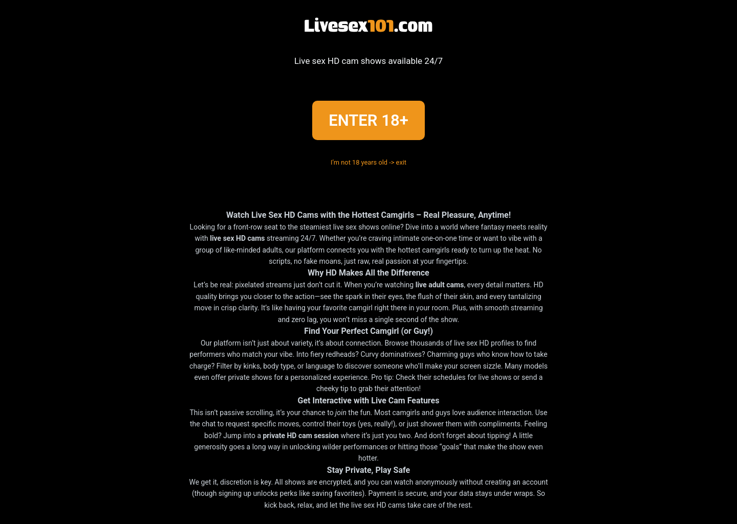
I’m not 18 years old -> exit (368, 163)
